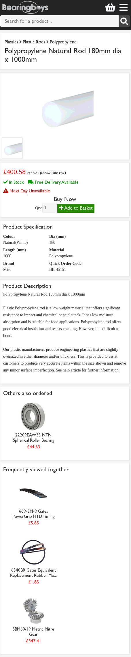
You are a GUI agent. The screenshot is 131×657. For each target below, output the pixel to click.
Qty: (38, 208)
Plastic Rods (34, 42)
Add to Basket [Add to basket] (76, 208)
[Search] (124, 21)
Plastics (11, 42)
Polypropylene (63, 42)
